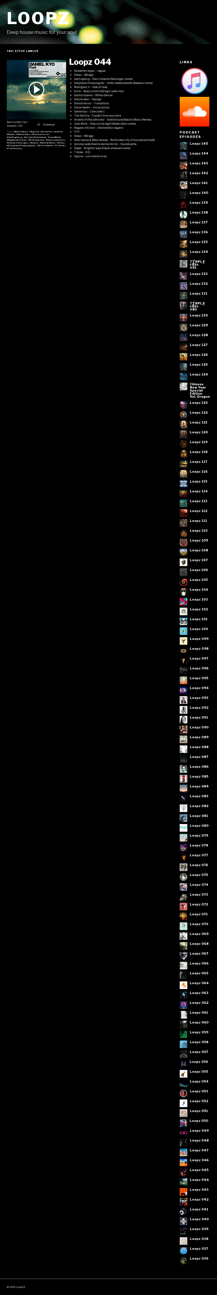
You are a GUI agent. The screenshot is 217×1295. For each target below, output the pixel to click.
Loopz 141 (199, 182)
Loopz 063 (199, 992)
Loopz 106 (199, 569)
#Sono (61, 143)
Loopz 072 (199, 904)
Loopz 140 (199, 192)
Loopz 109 (199, 540)
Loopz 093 (199, 697)
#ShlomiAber (47, 143)
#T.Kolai (60, 145)
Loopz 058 (199, 1041)
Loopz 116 (199, 471)
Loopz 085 (199, 776)
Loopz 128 (199, 334)
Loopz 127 (199, 344)
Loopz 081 (199, 815)
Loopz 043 (199, 1189)
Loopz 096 (199, 668)
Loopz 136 (199, 232)
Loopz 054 (199, 1081)
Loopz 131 (199, 293)
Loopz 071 (199, 914)
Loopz (38, 18)
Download (46, 124)
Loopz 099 (199, 638)
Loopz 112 (199, 510)
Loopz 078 (199, 845)
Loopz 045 (199, 1169)
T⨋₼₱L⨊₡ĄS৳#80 (197, 306)
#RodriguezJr (36, 140)
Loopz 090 (199, 727)
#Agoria (34, 132)
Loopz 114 (199, 491)
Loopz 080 (199, 825)
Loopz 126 (199, 354)
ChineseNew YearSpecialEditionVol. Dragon (200, 390)
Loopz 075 (199, 874)
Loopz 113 (199, 500)
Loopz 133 (199, 273)
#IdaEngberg (14, 137)
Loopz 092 (199, 707)
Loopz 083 (199, 796)
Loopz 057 (199, 1051)
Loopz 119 (199, 441)
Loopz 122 (199, 412)
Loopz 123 (199, 402)
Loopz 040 (199, 1219)
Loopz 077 (199, 855)
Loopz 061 (199, 1012)
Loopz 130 (199, 315)
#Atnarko (46, 132)
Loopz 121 (199, 422)
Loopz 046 (199, 1160)
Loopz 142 (199, 173)
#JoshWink (54, 137)
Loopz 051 (199, 1110)
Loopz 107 (199, 560)
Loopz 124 (199, 374)
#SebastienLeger (17, 143)
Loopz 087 (199, 756)
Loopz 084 (199, 786)
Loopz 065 (199, 973)
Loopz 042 (199, 1199)
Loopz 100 (199, 628)
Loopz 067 (199, 953)
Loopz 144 (199, 153)
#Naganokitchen (17, 140)
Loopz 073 (199, 894)
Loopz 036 (199, 1258)
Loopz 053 (199, 1091)
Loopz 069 (199, 933)
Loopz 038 (199, 1238)
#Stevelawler (45, 145)
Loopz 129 (199, 325)
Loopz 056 (199, 1061)
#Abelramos (20, 132)
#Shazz (34, 143)
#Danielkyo (23, 134)
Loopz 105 (199, 579)
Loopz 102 (199, 609)
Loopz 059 (199, 1032)
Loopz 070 (199, 923)
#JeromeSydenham (35, 137)
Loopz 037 (199, 1248)
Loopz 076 (199, 864)
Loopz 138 (199, 212)
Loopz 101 (199, 619)
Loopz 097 (199, 658)
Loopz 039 (199, 1228)
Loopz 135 (199, 241)
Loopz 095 (199, 678)
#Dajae (11, 134)
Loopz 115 (199, 481)
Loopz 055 (199, 1071)
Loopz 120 (199, 432)
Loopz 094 (199, 687)
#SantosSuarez (55, 140)
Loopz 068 (199, 943)
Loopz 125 (199, 364)
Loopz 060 (199, 1022)
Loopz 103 (199, 599)
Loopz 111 (198, 520)
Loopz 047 (199, 1150)
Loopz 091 (199, 717)
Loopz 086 (199, 766)
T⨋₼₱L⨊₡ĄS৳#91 (197, 264)
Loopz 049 (199, 1130)
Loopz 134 (199, 251)
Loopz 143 (199, 163)
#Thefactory (14, 148)
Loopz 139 (199, 202)
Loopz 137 (199, 222)
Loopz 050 (199, 1120)
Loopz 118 (199, 451)
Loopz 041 (199, 1209)
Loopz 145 (199, 143)
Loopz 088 (199, 746)
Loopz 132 (199, 283)
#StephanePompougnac (21, 145)
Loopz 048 (199, 1140)
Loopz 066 (199, 963)
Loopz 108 (199, 550)
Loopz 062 (199, 1002)
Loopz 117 (198, 461)
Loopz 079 (199, 835)
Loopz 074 (199, 884)
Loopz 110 (199, 530)
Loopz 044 (90, 62)
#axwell (58, 132)
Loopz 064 (199, 982)
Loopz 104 (199, 589)
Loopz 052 (199, 1101)
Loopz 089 (199, 737)
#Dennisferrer (40, 134)
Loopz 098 (199, 648)
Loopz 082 (199, 805)
